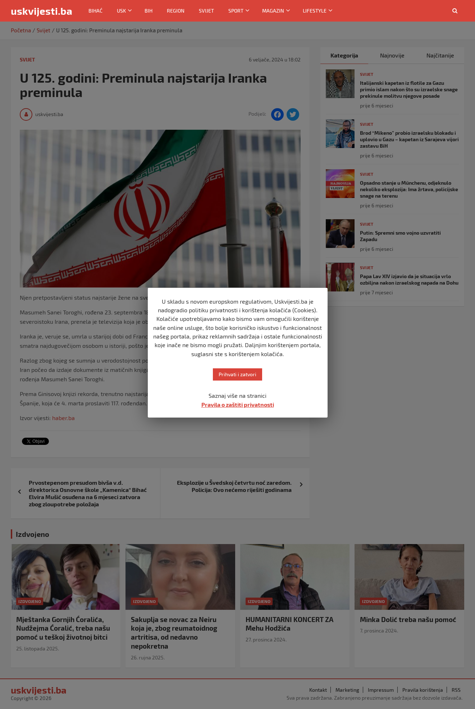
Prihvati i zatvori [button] (237, 374)
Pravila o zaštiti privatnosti (237, 404)
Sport (235, 11)
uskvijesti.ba (41, 11)
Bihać (95, 11)
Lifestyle (314, 11)
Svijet (206, 11)
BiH (148, 11)
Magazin (273, 11)
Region (175, 11)
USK (121, 11)
